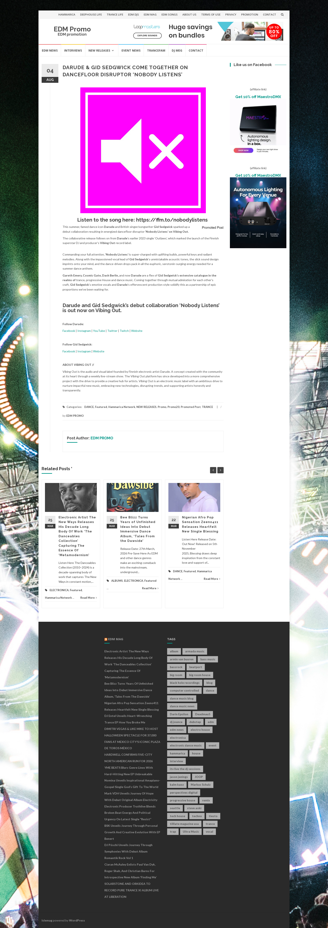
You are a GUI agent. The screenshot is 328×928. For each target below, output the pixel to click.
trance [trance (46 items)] (210, 823)
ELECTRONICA (59, 590)
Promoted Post (191, 407)
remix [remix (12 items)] (206, 800)
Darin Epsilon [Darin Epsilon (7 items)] (179, 714)
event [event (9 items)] (213, 745)
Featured (101, 407)
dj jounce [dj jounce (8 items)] (176, 722)
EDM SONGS (169, 14)
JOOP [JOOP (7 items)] (199, 777)
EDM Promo (72, 29)
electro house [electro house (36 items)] (200, 729)
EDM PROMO (75, 415)
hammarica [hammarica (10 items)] (177, 753)
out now (77, 310)
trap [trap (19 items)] (173, 831)
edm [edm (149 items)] (211, 722)
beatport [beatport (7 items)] (195, 667)
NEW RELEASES (99, 50)
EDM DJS (133, 14)
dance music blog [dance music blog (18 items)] (181, 698)
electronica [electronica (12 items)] (178, 737)
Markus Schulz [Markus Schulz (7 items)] (201, 784)
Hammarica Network (121, 407)
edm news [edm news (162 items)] (177, 729)
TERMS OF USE (210, 14)
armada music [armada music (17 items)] (194, 651)
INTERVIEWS (73, 50)
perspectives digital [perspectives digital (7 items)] (183, 792)
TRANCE (207, 407)
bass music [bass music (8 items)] (207, 659)
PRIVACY (230, 14)
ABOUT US (189, 14)
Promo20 (173, 407)
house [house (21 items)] (196, 753)
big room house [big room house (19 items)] (199, 675)
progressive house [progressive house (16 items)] (182, 800)
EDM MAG (150, 14)
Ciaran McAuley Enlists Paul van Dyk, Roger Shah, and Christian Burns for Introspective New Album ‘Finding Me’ (130, 871)
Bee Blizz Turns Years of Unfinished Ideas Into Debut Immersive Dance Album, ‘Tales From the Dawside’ (128, 690)
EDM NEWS (50, 50)
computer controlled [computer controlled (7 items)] (184, 690)
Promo (162, 407)
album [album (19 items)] (174, 651)
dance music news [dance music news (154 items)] (182, 706)
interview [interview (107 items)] (176, 761)
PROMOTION (249, 14)
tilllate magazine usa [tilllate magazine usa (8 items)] (184, 823)
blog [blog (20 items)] (209, 682)
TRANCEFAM (156, 50)
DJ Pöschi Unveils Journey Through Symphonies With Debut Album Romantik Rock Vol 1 (128, 851)
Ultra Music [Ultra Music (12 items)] (191, 831)
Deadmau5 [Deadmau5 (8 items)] (202, 714)
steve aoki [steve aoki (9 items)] (194, 808)
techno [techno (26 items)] (197, 816)
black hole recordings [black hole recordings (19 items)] (185, 682)
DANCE (89, 407)
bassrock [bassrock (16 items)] (176, 667)
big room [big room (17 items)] (176, 675)
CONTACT (269, 14)
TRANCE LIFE (115, 14)
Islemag (47, 920)
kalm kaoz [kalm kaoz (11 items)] (177, 784)
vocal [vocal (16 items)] (209, 831)
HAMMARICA (66, 14)
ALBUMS (117, 580)
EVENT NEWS (131, 50)
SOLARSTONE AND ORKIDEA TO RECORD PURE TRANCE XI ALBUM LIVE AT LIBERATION (131, 890)
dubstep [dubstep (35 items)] (195, 722)
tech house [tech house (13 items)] (177, 816)
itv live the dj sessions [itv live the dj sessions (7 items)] (185, 769)
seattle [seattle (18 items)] (175, 808)
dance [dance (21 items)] (210, 690)
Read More (88, 597)
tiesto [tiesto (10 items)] (213, 816)
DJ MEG (177, 50)
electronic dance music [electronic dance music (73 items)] (186, 745)
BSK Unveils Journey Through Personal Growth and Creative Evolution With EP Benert (132, 832)
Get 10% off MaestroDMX (258, 97)
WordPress (77, 920)
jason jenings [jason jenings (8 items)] (179, 777)
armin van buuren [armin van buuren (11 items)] (181, 659)
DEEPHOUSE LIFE (91, 14)
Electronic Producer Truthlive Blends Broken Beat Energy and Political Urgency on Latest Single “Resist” (130, 813)
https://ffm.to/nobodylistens (172, 220)
